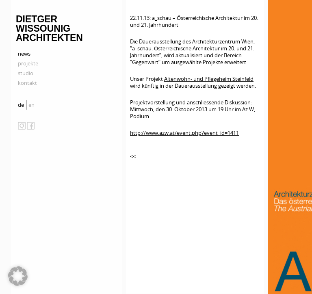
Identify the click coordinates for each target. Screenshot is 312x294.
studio (25, 73)
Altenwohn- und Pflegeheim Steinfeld (209, 78)
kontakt (27, 82)
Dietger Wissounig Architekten (49, 28)
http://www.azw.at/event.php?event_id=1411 (184, 132)
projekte (28, 63)
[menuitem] (22, 105)
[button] (18, 276)
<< (133, 156)
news (24, 53)
